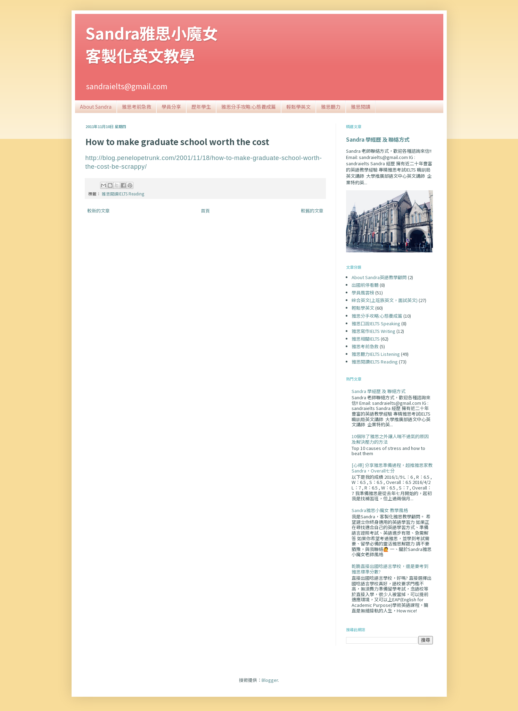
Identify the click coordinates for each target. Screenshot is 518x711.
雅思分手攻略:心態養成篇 (248, 106)
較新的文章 (98, 210)
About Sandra (96, 106)
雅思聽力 (330, 106)
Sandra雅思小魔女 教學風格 (380, 510)
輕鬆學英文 (298, 106)
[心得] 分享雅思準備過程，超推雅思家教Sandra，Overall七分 (392, 468)
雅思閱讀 (360, 106)
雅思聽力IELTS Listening (376, 354)
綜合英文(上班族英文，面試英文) (385, 300)
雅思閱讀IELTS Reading (123, 193)
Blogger (270, 680)
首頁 (205, 210)
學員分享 (171, 106)
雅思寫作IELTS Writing (373, 331)
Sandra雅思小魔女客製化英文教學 (151, 44)
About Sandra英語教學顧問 (379, 277)
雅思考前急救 (136, 106)
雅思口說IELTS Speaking (376, 323)
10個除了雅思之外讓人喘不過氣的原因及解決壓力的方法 (390, 439)
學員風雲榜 (363, 292)
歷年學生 (201, 106)
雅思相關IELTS (366, 338)
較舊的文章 (312, 210)
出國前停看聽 (365, 285)
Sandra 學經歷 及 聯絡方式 (377, 139)
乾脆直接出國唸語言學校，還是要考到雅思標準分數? (390, 569)
